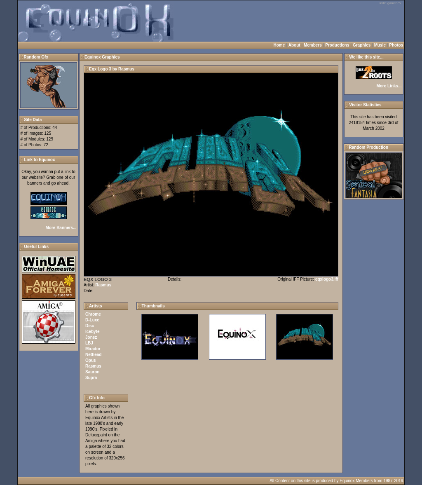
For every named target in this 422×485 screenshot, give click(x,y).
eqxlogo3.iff (326, 279)
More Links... (388, 86)
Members (313, 45)
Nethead (93, 354)
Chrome (93, 314)
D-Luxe (92, 320)
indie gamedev (390, 3)
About (294, 45)
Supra (91, 377)
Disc (89, 325)
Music (380, 45)
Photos (396, 45)
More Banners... (60, 227)
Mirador (93, 349)
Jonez (91, 337)
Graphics (361, 45)
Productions (337, 45)
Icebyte (92, 331)
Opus (90, 360)
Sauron (92, 372)
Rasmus (103, 285)
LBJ (89, 343)
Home (279, 45)
